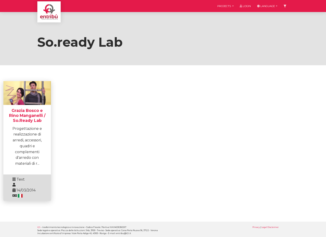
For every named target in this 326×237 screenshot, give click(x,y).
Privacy (256, 227)
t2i (38, 227)
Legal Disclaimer (270, 227)
